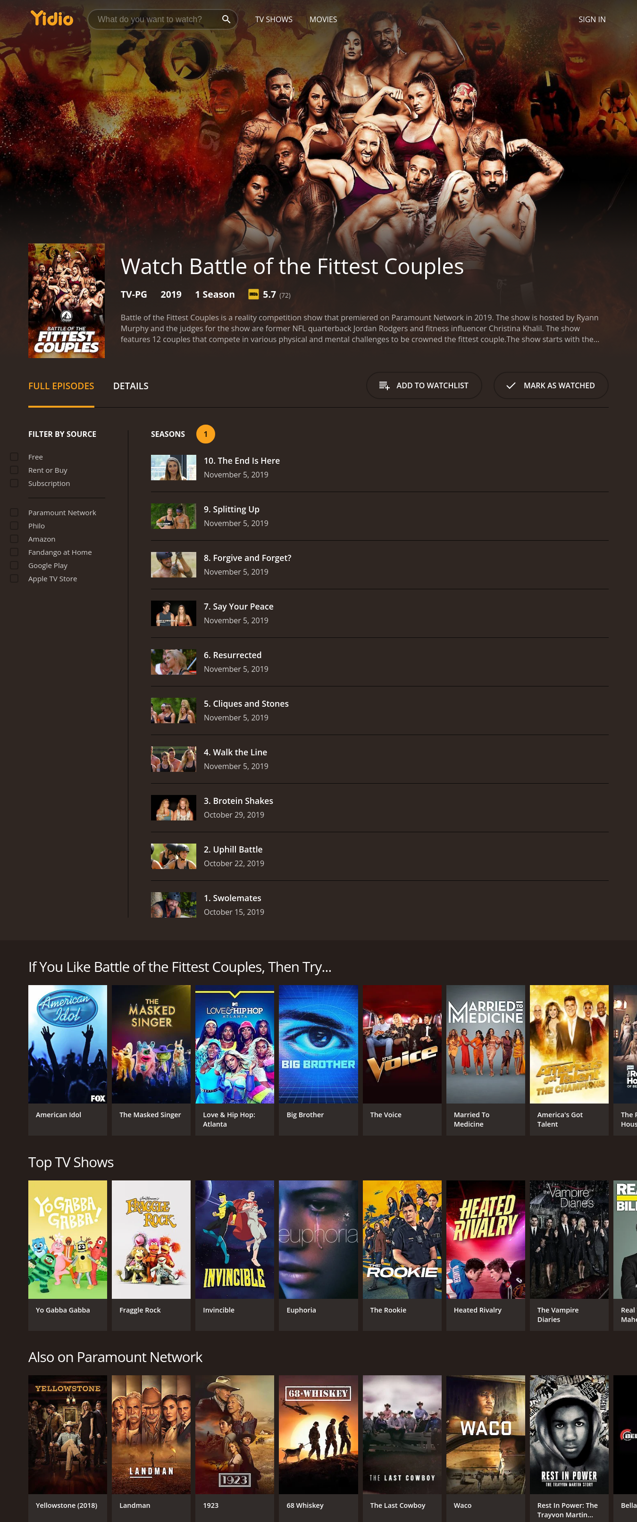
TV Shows (274, 19)
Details (131, 385)
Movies (323, 19)
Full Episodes (61, 385)
